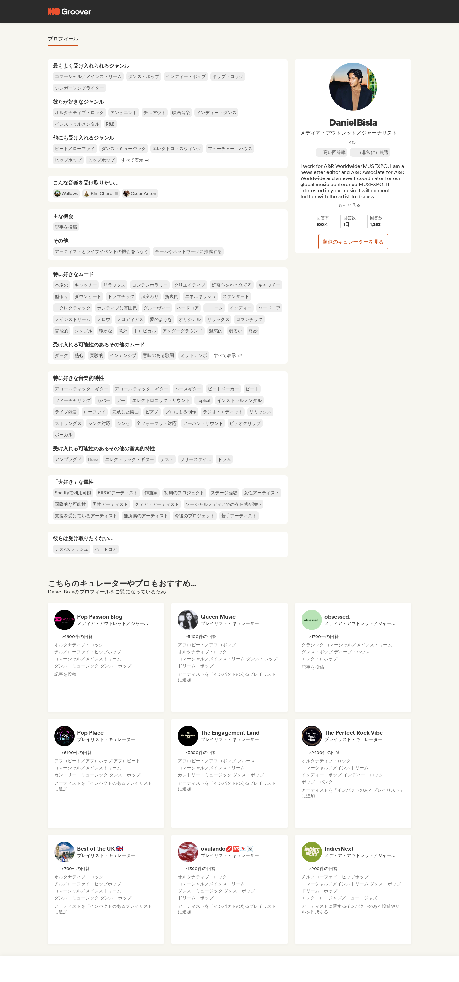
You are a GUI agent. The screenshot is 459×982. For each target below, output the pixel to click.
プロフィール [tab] (63, 39)
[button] (135, 160)
